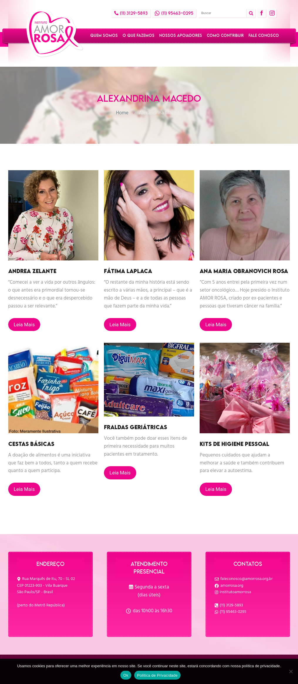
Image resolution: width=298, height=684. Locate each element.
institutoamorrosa (235, 592)
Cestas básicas (31, 444)
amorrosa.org (231, 585)
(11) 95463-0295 (233, 611)
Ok (125, 675)
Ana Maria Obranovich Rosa (244, 271)
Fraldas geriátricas (135, 427)
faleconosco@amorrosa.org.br (246, 579)
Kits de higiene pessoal (234, 444)
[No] (291, 671)
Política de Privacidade (157, 675)
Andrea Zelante (32, 271)
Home (122, 113)
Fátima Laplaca (128, 271)
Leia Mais (24, 324)
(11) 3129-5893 (231, 605)
